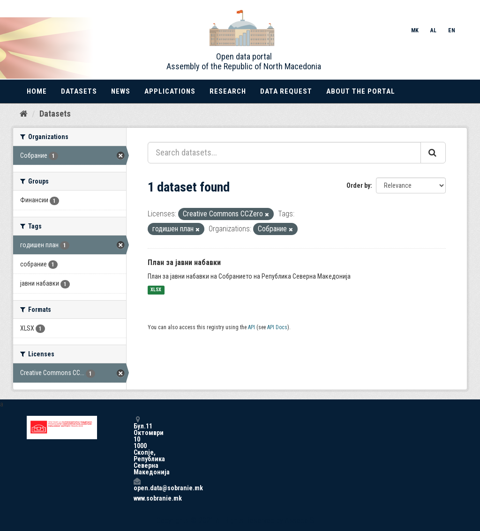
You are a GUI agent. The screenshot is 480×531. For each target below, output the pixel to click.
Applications (169, 91)
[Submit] (433, 152)
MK (415, 30)
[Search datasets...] (284, 152)
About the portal (360, 91)
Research (228, 91)
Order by (358, 185)
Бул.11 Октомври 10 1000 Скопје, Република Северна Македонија (137, 445)
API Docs (277, 327)
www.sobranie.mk (137, 498)
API (251, 327)
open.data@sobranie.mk (137, 484)
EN (451, 30)
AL (433, 30)
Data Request (286, 91)
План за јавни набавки (184, 262)
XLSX (155, 290)
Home (37, 91)
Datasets (79, 91)
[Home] (24, 113)
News (120, 91)
